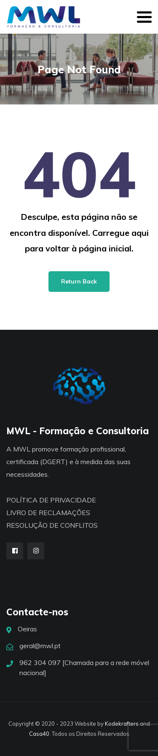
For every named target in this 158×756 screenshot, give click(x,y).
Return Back (79, 281)
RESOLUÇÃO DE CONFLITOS (52, 525)
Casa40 (39, 733)
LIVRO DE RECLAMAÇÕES (48, 512)
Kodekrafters (122, 723)
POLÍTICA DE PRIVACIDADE (51, 500)
